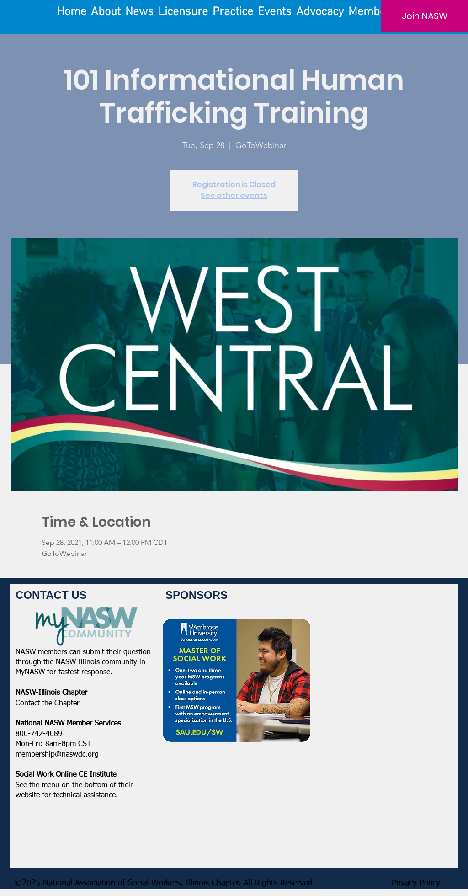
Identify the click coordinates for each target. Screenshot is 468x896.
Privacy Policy (416, 883)
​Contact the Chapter (48, 703)
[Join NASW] (424, 16)
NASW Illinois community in (100, 662)
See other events (234, 195)
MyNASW (30, 672)
